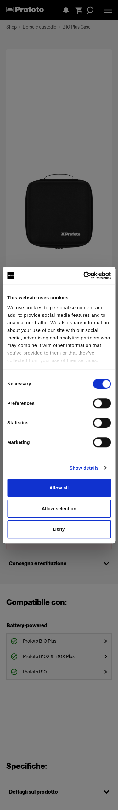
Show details (84, 468)
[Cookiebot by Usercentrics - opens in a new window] (84, 275)
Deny (59, 529)
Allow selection (59, 508)
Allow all (59, 487)
